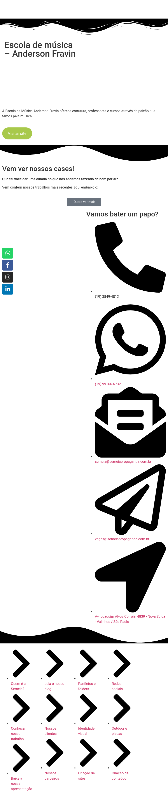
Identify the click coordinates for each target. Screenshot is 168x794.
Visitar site (17, 133)
